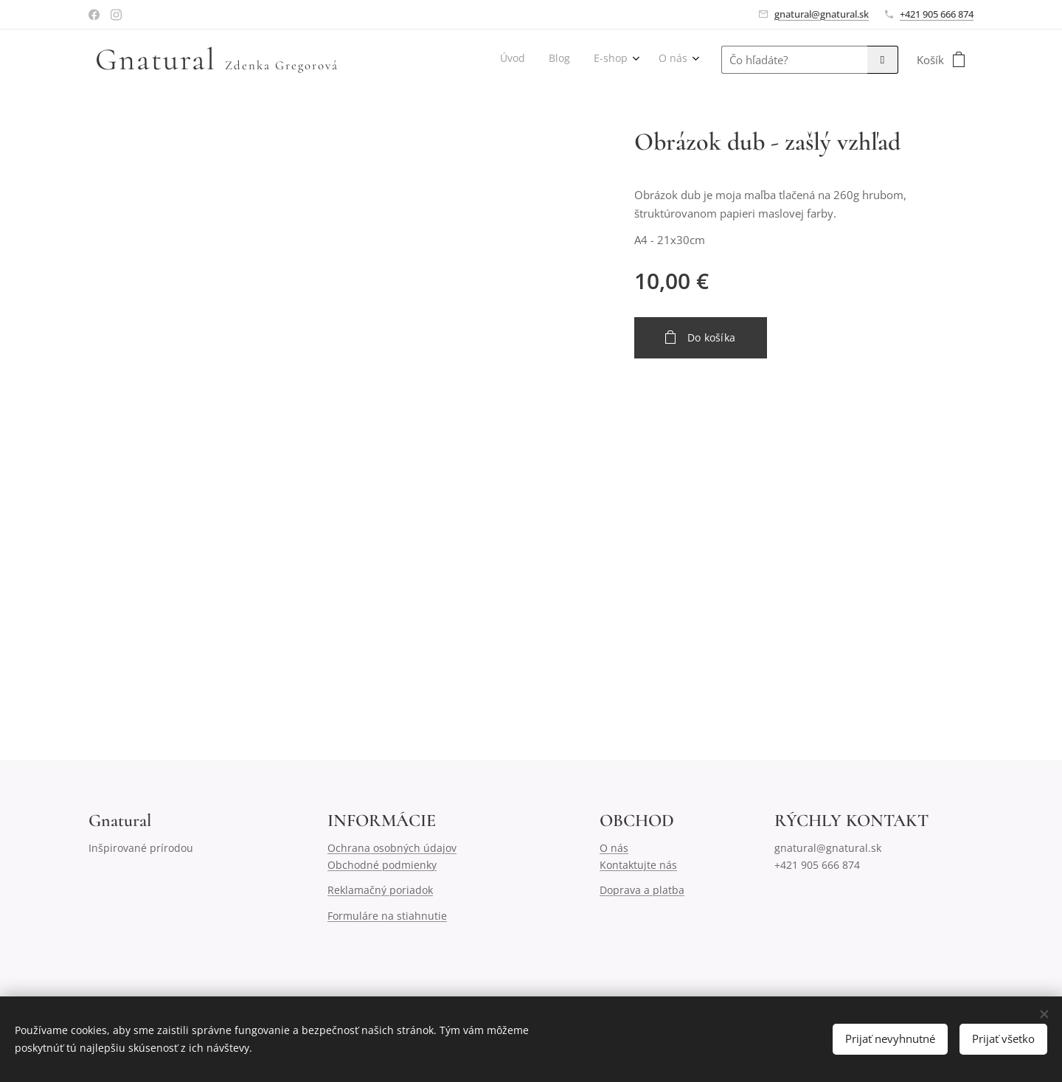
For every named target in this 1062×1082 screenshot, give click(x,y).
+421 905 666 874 (937, 14)
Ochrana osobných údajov (392, 849)
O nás (614, 849)
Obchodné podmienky (382, 865)
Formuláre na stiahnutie (387, 916)
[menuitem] (613, 59)
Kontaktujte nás (638, 865)
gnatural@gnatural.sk (821, 14)
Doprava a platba (642, 890)
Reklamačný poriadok (380, 890)
